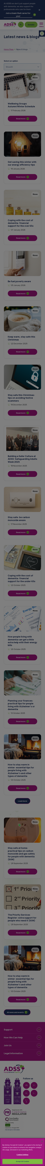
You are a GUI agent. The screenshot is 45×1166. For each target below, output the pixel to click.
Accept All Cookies (22, 1161)
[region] (22, 1152)
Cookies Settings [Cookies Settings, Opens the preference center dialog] (22, 1154)
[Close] (42, 1141)
